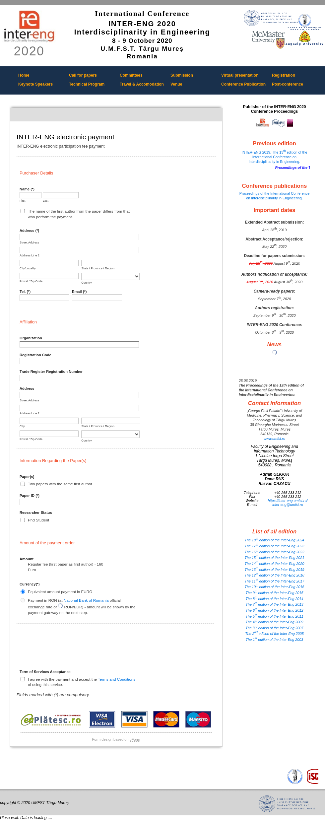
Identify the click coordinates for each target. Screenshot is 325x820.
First (23, 200)
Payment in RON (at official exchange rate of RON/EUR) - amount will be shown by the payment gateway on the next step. (82, 606)
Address (27, 388)
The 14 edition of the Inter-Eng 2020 (274, 564)
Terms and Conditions (116, 679)
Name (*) (27, 189)
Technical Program (86, 84)
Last (45, 200)
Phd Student (38, 520)
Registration (283, 75)
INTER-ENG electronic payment (116, 114)
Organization (31, 338)
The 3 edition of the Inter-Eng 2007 (274, 628)
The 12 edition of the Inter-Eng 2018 (274, 575)
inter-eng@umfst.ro (287, 505)
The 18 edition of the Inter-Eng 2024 (274, 540)
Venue (176, 84)
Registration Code (35, 355)
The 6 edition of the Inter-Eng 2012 (274, 610)
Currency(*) (30, 584)
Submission (181, 75)
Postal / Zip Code (31, 281)
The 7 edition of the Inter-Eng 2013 (274, 604)
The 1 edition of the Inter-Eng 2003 (274, 640)
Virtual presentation (239, 75)
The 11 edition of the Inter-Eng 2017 (274, 581)
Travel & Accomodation (142, 84)
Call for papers (83, 75)
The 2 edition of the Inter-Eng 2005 (274, 634)
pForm (135, 739)
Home (23, 75)
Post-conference (287, 84)
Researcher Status (36, 512)
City (22, 426)
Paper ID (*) (29, 496)
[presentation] (70, 649)
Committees (131, 75)
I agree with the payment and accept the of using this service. (81, 682)
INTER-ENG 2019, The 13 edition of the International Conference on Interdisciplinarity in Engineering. (274, 157)
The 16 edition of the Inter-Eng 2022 (274, 552)
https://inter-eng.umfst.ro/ (288, 501)
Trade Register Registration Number (51, 372)
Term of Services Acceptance (45, 672)
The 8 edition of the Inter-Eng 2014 (274, 599)
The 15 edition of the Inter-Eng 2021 (274, 558)
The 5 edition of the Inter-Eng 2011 (274, 616)
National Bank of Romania (86, 600)
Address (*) (29, 231)
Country (86, 282)
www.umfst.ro (274, 439)
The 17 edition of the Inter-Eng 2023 (274, 546)
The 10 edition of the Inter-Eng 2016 (274, 587)
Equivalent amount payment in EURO (60, 591)
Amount (26, 559)
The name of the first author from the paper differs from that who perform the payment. (79, 214)
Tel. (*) (25, 292)
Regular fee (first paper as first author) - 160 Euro (65, 567)
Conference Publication (243, 84)
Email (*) (79, 292)
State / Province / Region (97, 268)
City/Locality (28, 268)
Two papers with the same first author (60, 484)
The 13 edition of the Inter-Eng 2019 (274, 570)
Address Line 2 (29, 255)
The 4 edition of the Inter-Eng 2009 (274, 622)
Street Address (29, 242)
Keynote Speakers (35, 84)
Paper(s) (27, 477)
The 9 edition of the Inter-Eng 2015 (274, 593)
